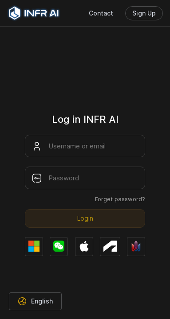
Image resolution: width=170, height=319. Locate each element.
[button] (35, 301)
